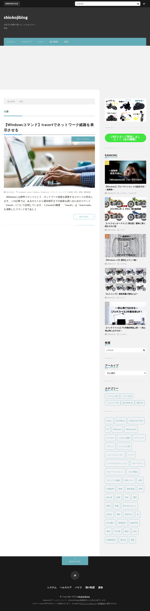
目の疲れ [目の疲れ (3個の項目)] (110, 523)
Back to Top (74, 561)
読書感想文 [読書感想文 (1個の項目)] (111, 540)
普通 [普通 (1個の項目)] (117, 506)
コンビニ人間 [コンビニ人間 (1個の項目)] (124, 446)
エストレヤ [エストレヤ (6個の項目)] (139, 438)
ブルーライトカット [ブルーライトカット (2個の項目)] (115, 472)
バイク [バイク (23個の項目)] (126, 396)
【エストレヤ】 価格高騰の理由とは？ (121, 294)
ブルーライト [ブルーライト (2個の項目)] (137, 463)
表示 (76, 192)
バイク (41, 41)
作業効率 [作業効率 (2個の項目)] (110, 489)
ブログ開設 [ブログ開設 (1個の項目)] (133, 472)
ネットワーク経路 (66, 192)
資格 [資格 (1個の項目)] (140, 403)
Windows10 (45, 192)
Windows (36, 192)
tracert (29, 192)
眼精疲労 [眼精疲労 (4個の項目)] (122, 523)
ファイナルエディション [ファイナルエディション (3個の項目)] (116, 463)
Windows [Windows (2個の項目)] (117, 429)
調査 (80, 192)
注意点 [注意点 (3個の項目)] (109, 514)
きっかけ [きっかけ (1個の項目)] (110, 438)
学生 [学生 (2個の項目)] (127, 497)
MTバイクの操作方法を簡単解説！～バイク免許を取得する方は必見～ (82, 3)
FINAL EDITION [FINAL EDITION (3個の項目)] (136, 421)
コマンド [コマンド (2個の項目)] (110, 446)
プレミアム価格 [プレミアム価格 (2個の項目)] (113, 480)
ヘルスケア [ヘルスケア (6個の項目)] (112, 403)
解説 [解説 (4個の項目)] (127, 531)
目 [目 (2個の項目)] (138, 514)
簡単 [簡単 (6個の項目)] (108, 531)
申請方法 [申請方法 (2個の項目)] (128, 514)
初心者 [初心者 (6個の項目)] (109, 497)
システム (11, 41)
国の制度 (54, 41)
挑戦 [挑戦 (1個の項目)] (108, 506)
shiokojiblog (16, 17)
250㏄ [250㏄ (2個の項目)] (109, 421)
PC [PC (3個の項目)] (107, 429)
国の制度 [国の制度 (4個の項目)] (127, 403)
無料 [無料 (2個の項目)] (118, 514)
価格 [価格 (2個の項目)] (120, 489)
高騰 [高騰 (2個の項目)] (132, 540)
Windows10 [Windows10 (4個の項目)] (131, 429)
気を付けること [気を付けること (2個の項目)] (129, 506)
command (22, 192)
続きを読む (84, 216)
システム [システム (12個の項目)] (112, 396)
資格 (66, 41)
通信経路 (87, 192)
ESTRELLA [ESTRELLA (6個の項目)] (120, 421)
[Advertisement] (75, 67)
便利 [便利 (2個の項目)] (141, 489)
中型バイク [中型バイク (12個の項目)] (129, 480)
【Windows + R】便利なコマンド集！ (121, 260)
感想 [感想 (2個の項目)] (135, 497)
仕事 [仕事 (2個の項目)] (140, 480)
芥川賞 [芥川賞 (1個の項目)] (117, 531)
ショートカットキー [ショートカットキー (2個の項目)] (115, 455)
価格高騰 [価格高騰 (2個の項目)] (130, 489)
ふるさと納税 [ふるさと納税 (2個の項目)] (124, 438)
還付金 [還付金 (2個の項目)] (123, 540)
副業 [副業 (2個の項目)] (118, 497)
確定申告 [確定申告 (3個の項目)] (134, 523)
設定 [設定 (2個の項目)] (135, 531)
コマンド (53, 192)
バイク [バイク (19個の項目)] (131, 455)
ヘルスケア (26, 41)
